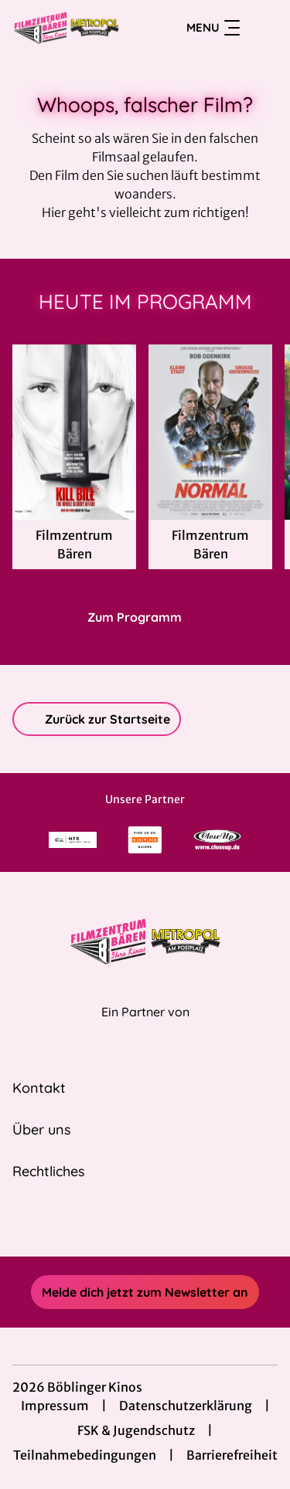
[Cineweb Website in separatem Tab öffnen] (145, 1028)
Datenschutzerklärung (185, 1405)
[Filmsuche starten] (262, 27)
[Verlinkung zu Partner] (73, 839)
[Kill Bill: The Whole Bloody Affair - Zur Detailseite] (74, 432)
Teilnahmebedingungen (84, 1455)
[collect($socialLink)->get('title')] (128, 1222)
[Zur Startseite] (68, 27)
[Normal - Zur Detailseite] (210, 432)
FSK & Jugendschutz (136, 1430)
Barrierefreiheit (232, 1455)
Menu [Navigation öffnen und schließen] (213, 28)
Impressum (55, 1405)
